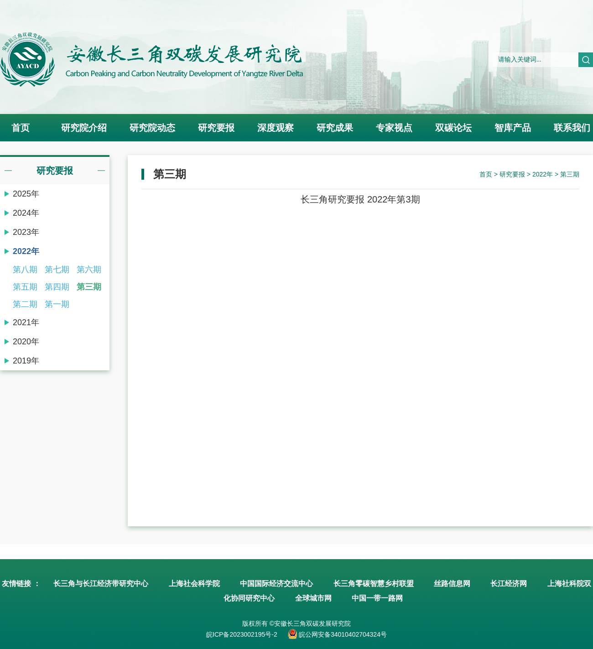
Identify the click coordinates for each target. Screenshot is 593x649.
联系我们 (572, 128)
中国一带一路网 (377, 598)
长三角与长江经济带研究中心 (100, 583)
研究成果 (335, 128)
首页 (20, 128)
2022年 (542, 174)
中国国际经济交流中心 (276, 583)
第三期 (569, 174)
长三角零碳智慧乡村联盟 (373, 583)
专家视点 (394, 128)
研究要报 (216, 128)
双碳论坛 (453, 128)
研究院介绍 (84, 128)
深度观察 (275, 128)
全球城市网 (313, 598)
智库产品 (512, 128)
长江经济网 (508, 583)
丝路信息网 (452, 583)
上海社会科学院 (194, 583)
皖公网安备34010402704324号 (342, 634)
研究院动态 (152, 128)
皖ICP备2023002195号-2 (241, 634)
